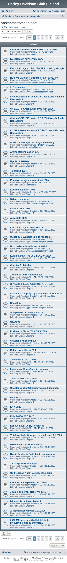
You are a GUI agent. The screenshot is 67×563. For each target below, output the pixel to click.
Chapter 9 (30, 63)
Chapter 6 (30, 104)
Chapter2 (33, 315)
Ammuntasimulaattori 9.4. (24, 152)
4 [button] (46, 37)
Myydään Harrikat (33, 147)
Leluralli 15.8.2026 (20, 208)
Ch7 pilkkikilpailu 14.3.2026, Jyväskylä (31, 284)
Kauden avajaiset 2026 (22, 189)
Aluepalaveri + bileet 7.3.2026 (26, 312)
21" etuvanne (17, 87)
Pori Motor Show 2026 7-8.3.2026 (28, 331)
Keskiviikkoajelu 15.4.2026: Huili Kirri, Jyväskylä (37, 68)
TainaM (32, 277)
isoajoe (32, 90)
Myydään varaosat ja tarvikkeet (39, 82)
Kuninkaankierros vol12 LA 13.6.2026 (31, 255)
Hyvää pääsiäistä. (20, 161)
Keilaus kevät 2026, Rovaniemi (27, 425)
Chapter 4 (30, 175)
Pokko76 (33, 52)
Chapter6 (33, 102)
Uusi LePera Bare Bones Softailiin (29, 246)
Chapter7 (33, 71)
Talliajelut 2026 (18, 170)
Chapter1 (33, 258)
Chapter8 (33, 123)
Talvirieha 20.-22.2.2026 (23, 359)
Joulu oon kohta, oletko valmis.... (28, 491)
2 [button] (38, 37)
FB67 (31, 201)
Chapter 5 (30, 213)
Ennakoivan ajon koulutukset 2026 (29, 180)
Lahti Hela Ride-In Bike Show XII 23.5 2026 (33, 49)
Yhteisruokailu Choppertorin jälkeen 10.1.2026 (36, 435)
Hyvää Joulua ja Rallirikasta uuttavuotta (32, 454)
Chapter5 (33, 211)
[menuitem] (9, 11)
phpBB (31, 558)
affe (31, 183)
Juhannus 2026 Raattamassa (26, 274)
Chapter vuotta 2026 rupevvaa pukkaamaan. (34, 388)
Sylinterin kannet (19, 199)
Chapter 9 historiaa (20, 265)
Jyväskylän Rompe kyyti (23, 463)
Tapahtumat (31, 54)
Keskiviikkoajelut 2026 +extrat (27, 227)
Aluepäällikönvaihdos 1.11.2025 (28, 510)
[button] (29, 37)
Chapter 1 (30, 260)
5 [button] (50, 37)
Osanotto (15, 322)
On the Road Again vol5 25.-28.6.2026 (31, 473)
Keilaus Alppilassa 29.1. (23, 350)
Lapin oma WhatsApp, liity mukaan (29, 369)
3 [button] (42, 37)
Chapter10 (34, 154)
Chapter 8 (30, 125)
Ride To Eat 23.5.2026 (22, 416)
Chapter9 (33, 61)
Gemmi (32, 145)
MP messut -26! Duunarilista (26, 444)
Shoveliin (15, 303)
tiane (31, 305)
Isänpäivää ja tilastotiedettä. (25, 501)
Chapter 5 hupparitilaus (23, 340)
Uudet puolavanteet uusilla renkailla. (30, 237)
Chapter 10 (30, 156)
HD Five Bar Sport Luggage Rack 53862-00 (34, 77)
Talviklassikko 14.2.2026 (23, 378)
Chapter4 (33, 173)
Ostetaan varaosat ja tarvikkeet (39, 204)
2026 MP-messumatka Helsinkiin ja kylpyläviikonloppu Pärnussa (29, 521)
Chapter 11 (30, 279)
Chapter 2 (30, 317)
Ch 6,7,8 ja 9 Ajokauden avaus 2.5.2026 (32, 108)
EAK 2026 (15, 397)
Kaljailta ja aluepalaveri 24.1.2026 (28, 482)
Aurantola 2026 (18, 218)
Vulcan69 (33, 80)
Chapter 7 (30, 73)
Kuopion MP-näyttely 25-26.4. (26, 59)
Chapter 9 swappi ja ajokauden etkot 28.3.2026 (36, 293)
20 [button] (57, 37)
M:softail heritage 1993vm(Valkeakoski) (32, 142)
